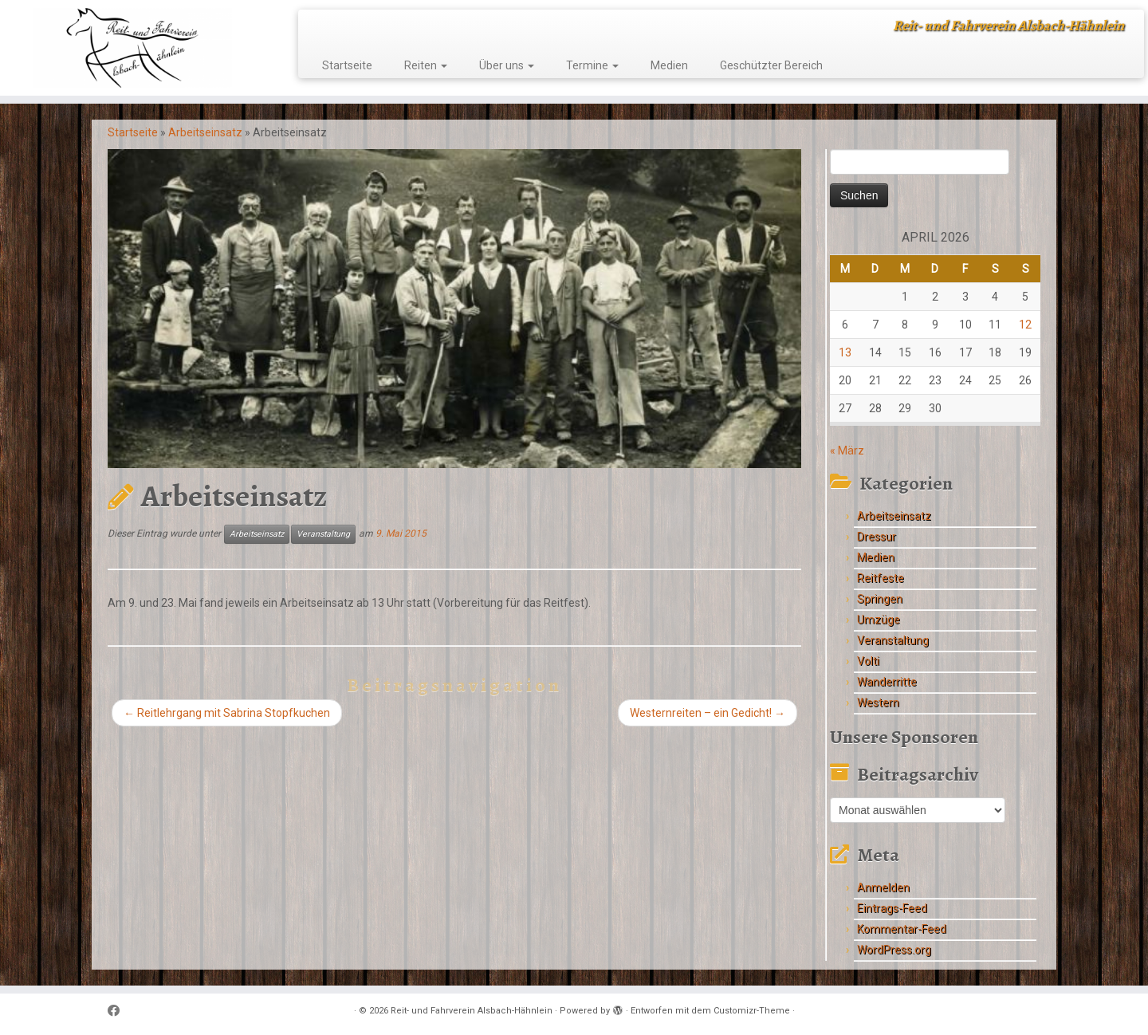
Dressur (876, 536)
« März (847, 450)
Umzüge (878, 619)
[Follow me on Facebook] (119, 1011)
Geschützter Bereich (771, 65)
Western (878, 702)
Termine (592, 65)
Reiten (425, 65)
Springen (879, 598)
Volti (868, 661)
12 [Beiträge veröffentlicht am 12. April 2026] (1025, 324)
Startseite (347, 65)
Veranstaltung (323, 534)
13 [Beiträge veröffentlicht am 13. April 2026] (845, 352)
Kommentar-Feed (901, 929)
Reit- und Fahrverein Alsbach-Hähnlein (471, 1010)
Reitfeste (880, 578)
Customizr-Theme (752, 1010)
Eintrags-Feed (892, 908)
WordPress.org (894, 949)
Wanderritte (887, 681)
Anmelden (883, 887)
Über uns (506, 65)
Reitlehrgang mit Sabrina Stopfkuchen (227, 712)
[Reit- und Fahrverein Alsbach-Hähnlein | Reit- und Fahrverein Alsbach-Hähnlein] (132, 48)
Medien (669, 65)
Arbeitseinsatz (205, 132)
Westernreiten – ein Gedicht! (707, 712)
